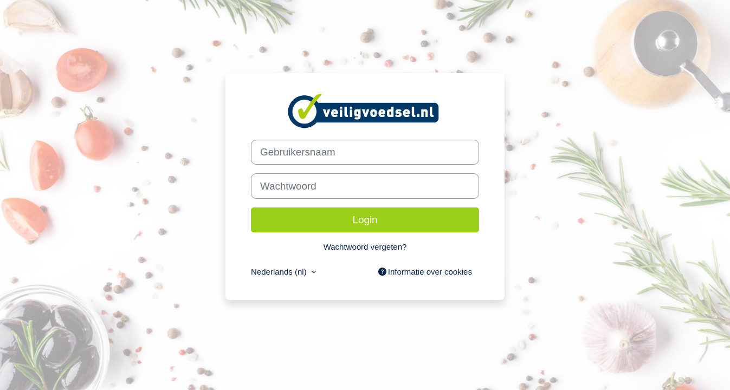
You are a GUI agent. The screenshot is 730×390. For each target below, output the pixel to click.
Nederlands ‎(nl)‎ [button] (280, 271)
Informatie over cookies (425, 271)
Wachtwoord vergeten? (365, 246)
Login (365, 219)
